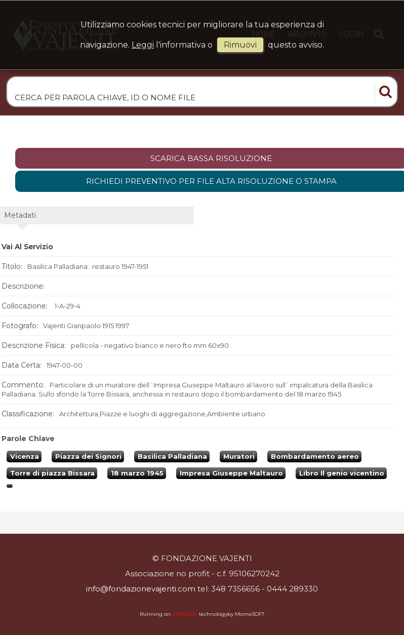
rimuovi (240, 45)
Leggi (143, 45)
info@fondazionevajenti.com (140, 588)
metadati (20, 215)
